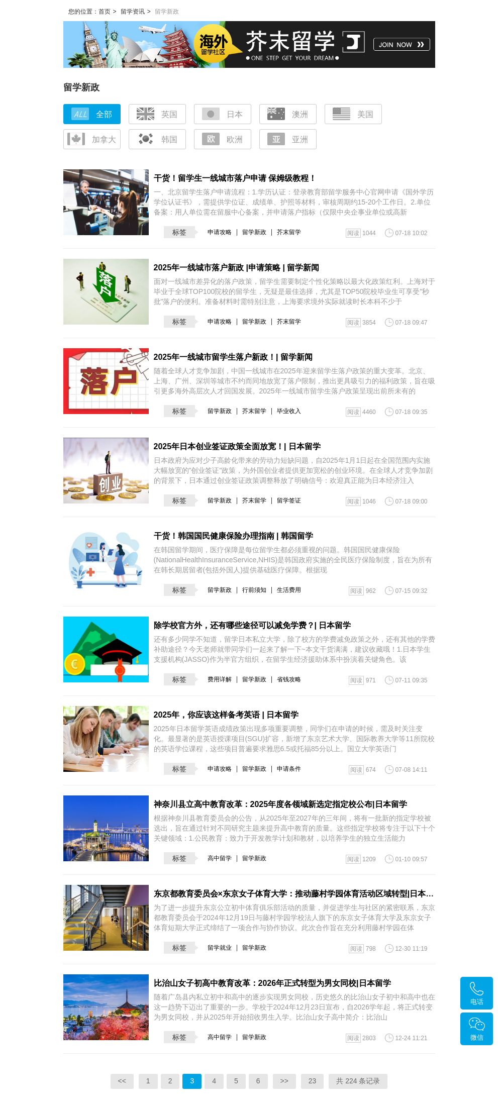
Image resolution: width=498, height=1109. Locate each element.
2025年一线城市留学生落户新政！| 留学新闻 (233, 357)
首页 (104, 11)
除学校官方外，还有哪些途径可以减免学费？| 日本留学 (252, 625)
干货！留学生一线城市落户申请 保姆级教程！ (235, 178)
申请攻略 (220, 232)
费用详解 (220, 679)
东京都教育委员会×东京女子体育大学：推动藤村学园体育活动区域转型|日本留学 (298, 893)
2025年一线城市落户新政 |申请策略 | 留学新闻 (237, 267)
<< (122, 1081)
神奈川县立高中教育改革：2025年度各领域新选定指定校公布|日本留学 (280, 804)
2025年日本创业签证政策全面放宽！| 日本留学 (237, 446)
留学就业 (220, 947)
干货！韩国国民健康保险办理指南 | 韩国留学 (233, 536)
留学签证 (289, 500)
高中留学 (220, 858)
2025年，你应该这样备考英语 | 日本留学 (226, 715)
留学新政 (254, 232)
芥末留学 (289, 232)
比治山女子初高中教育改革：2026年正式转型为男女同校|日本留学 (272, 983)
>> (284, 1081)
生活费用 (289, 589)
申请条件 (289, 768)
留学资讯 (133, 11)
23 (313, 1081)
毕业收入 (289, 411)
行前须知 (254, 589)
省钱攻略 (289, 679)
